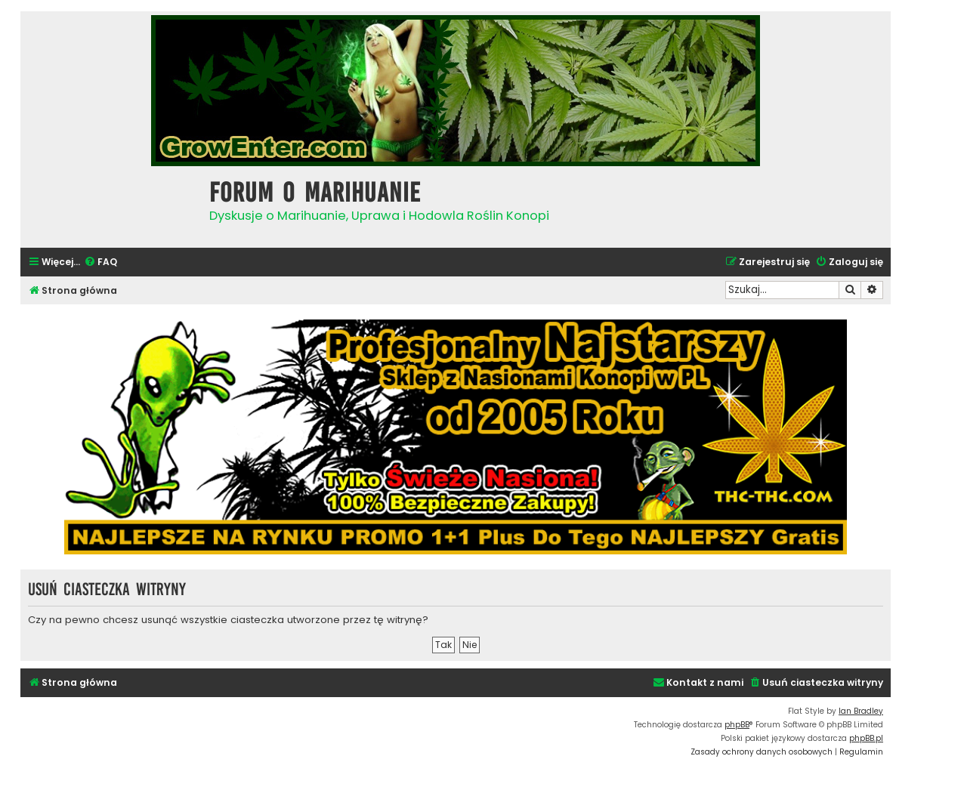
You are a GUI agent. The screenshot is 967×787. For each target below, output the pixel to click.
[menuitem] (100, 262)
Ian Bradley (861, 711)
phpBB (736, 724)
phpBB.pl (866, 738)
